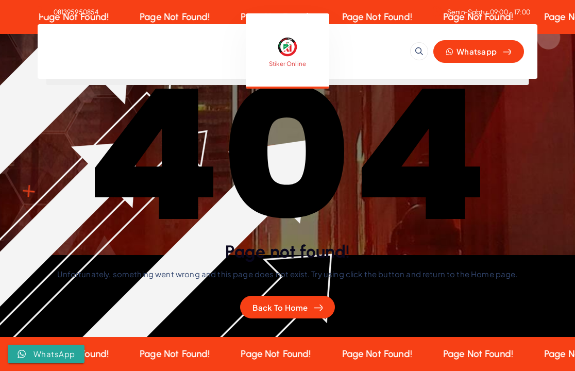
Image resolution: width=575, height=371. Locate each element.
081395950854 (76, 12)
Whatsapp (471, 51)
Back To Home (280, 307)
